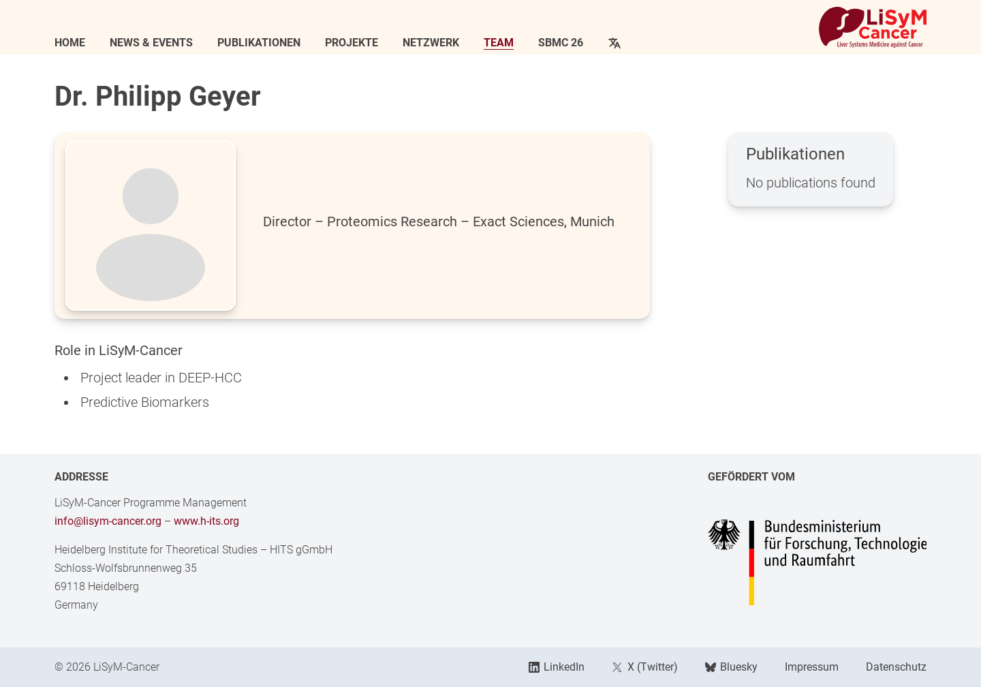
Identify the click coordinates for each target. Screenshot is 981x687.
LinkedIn (557, 666)
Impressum (812, 666)
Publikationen (258, 42)
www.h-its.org (206, 521)
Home (69, 42)
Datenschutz (896, 666)
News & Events (151, 42)
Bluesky (731, 666)
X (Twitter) (644, 666)
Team (499, 42)
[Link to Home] (872, 27)
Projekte (351, 42)
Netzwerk (431, 42)
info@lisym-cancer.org (107, 521)
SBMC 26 (560, 42)
